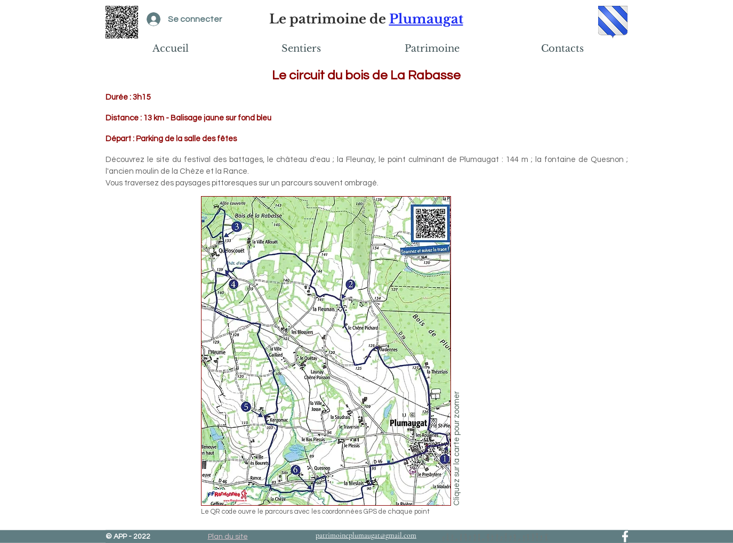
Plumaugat (426, 19)
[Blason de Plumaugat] (613, 22)
